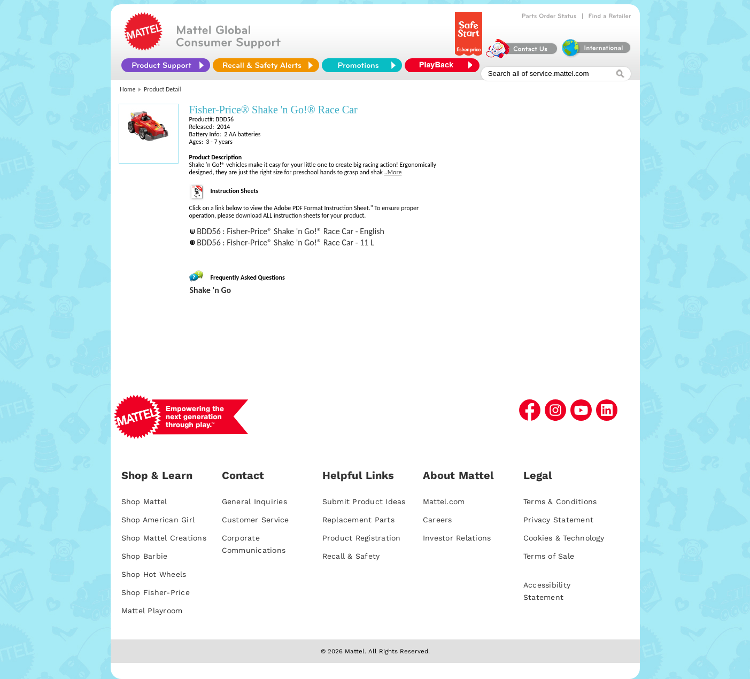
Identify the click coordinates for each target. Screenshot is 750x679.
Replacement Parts (358, 519)
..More (393, 172)
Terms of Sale (548, 556)
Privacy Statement (558, 519)
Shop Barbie (144, 556)
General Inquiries (254, 501)
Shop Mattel (144, 501)
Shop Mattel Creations (163, 538)
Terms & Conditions (560, 501)
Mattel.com (444, 501)
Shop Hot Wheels (154, 574)
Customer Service (255, 519)
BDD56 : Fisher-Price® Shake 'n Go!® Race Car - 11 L (285, 242)
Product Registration (361, 538)
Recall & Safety (351, 556)
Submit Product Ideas (364, 501)
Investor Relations (457, 538)
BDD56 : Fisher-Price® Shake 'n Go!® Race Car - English (290, 231)
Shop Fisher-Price (155, 592)
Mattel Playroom (152, 610)
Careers (437, 519)
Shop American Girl (158, 519)
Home (127, 89)
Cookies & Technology (563, 538)
